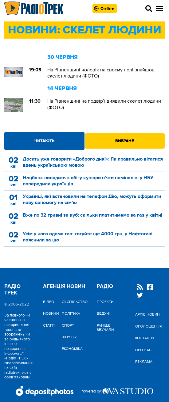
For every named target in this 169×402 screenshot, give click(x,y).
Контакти (144, 338)
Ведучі (103, 313)
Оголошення (148, 326)
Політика (71, 313)
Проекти (105, 302)
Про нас (143, 350)
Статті (49, 325)
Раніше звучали (105, 327)
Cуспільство (75, 302)
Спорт (68, 325)
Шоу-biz (69, 337)
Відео (48, 302)
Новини (51, 313)
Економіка (72, 349)
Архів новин (147, 314)
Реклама (143, 361)
